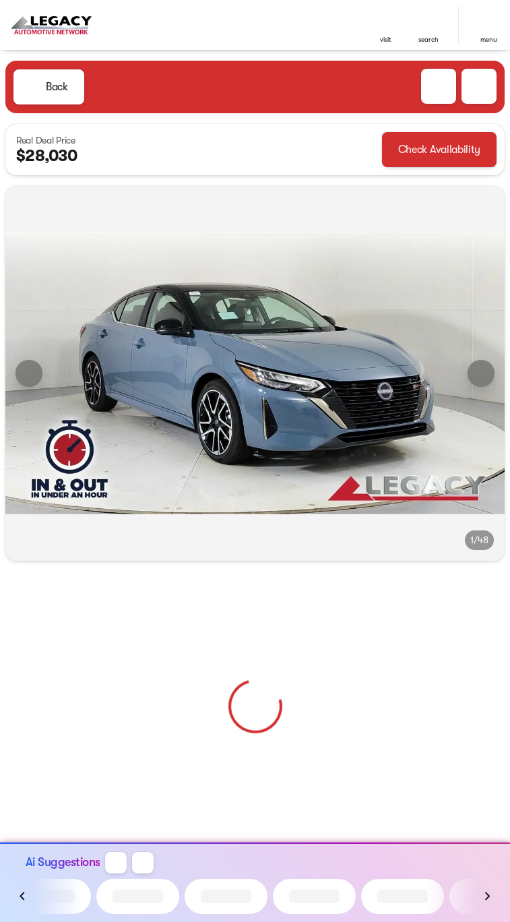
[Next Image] (481, 373)
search (428, 39)
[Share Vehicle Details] (479, 86)
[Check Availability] (439, 149)
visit (385, 39)
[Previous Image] (28, 373)
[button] (385, 25)
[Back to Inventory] (48, 86)
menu (488, 39)
